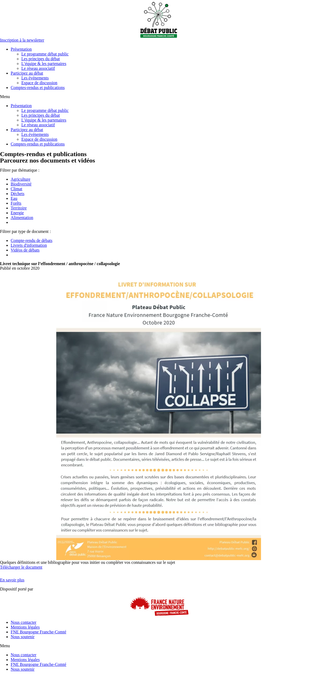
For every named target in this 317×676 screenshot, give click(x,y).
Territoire (19, 208)
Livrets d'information (29, 245)
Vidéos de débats (25, 250)
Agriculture (20, 179)
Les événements (35, 78)
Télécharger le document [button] (21, 567)
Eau (14, 198)
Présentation (21, 49)
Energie (17, 213)
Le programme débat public (45, 54)
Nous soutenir (22, 636)
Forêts (16, 203)
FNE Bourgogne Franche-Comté (38, 632)
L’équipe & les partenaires (43, 63)
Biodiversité (21, 184)
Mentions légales (25, 627)
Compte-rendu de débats (31, 240)
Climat (16, 189)
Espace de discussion (39, 82)
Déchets (18, 193)
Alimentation (22, 217)
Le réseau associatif (38, 68)
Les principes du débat (40, 58)
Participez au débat (27, 73)
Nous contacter (23, 622)
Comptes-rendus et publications (38, 87)
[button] (22, 40)
